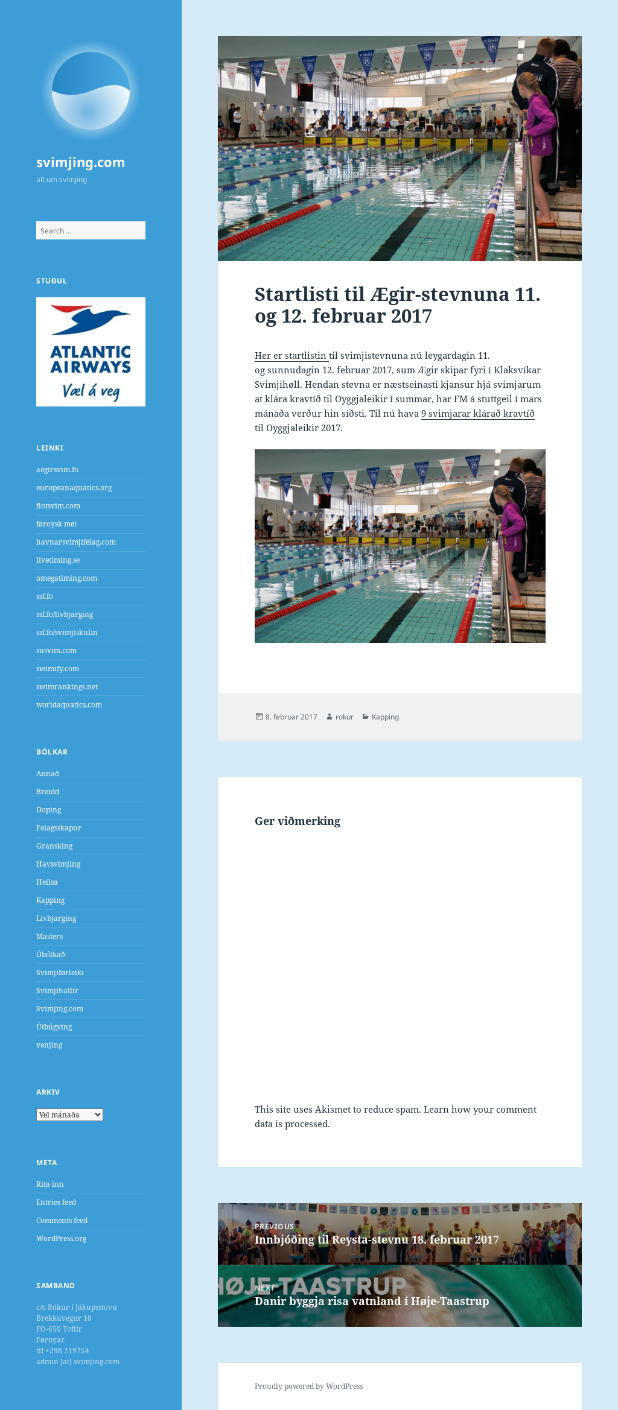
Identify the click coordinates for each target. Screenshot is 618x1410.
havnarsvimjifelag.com (76, 542)
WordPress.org (61, 1238)
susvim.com (56, 650)
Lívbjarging (56, 918)
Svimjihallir (57, 990)
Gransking (54, 846)
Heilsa (47, 882)
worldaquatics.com (69, 705)
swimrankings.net (67, 686)
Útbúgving (54, 1027)
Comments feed (62, 1220)
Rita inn (50, 1184)
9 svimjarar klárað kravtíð (478, 413)
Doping (48, 810)
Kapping (50, 900)
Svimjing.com (59, 1009)
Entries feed (56, 1202)
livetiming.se (58, 560)
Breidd (47, 791)
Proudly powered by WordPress (309, 1386)
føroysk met (56, 524)
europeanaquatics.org (74, 487)
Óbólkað (50, 954)
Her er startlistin (292, 355)
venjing (49, 1045)
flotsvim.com (58, 506)
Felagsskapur (58, 828)
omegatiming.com (66, 578)
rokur (345, 717)
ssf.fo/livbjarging (64, 614)
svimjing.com (81, 162)
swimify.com (57, 668)
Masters (49, 936)
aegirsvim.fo (57, 469)
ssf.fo (44, 596)
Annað (47, 773)
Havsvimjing (58, 864)
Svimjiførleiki (60, 972)
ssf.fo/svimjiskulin (67, 632)
